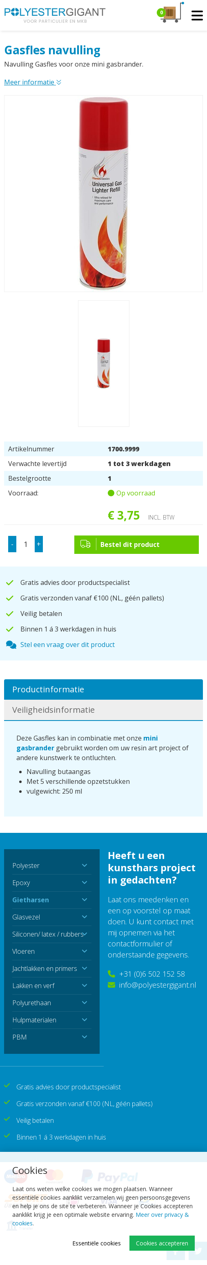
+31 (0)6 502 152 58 (146, 974)
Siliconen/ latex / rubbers (48, 934)
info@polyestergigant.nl (152, 985)
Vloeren (23, 951)
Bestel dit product (130, 544)
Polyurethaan (31, 1002)
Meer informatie (33, 82)
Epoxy (21, 882)
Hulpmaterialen (34, 1019)
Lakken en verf (33, 985)
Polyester (26, 865)
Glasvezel (26, 916)
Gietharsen (30, 899)
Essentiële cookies (96, 1243)
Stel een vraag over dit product (67, 644)
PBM (19, 1037)
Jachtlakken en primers (44, 968)
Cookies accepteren (162, 1243)
